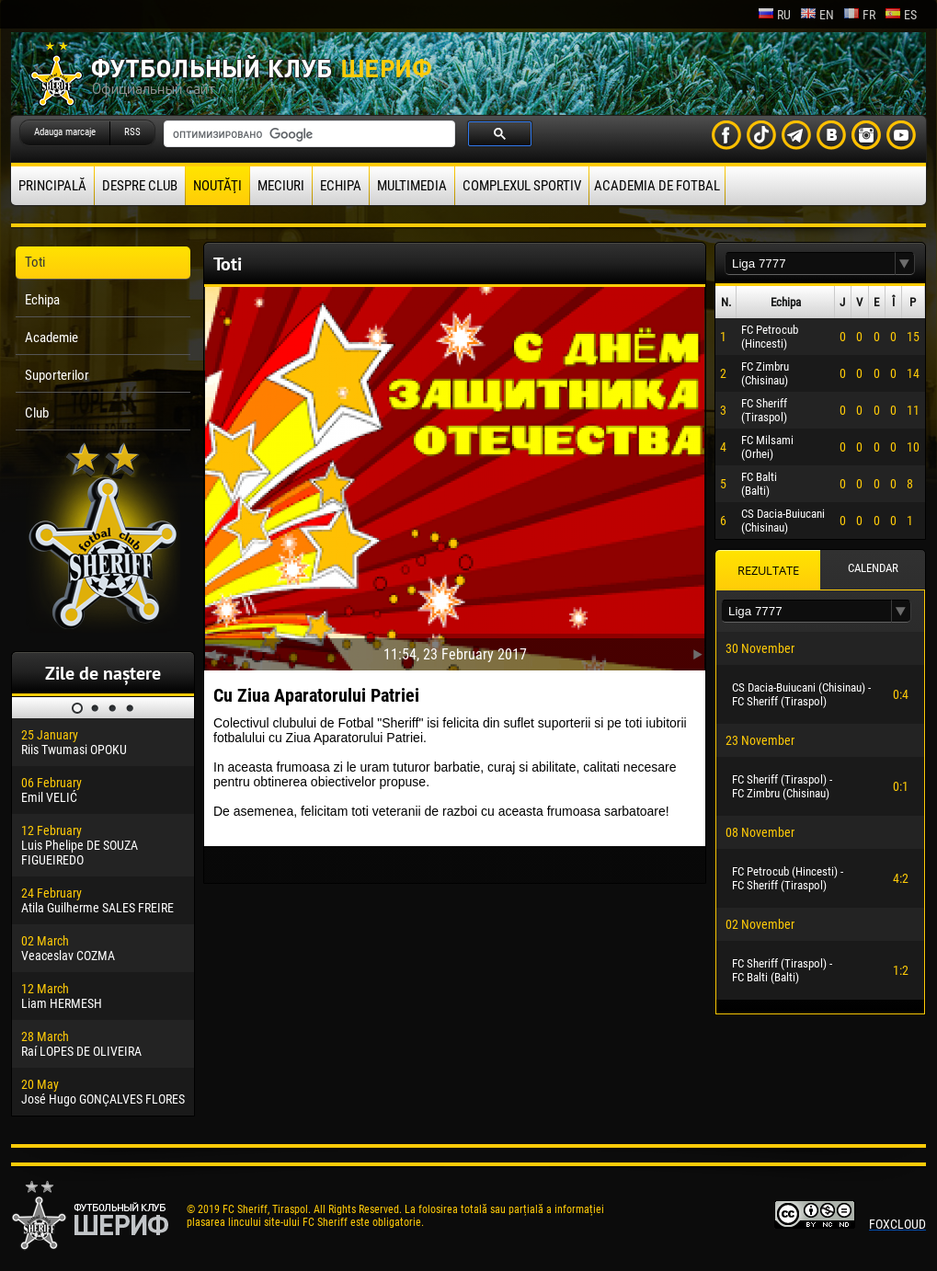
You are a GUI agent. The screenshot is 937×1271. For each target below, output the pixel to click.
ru (774, 14)
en (817, 14)
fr (859, 14)
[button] (905, 263)
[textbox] (810, 263)
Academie (51, 337)
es (901, 14)
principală (52, 185)
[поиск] (307, 134)
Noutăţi (217, 185)
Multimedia (412, 185)
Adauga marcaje (65, 132)
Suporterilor (57, 375)
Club (37, 413)
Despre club (139, 185)
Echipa (340, 185)
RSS (132, 132)
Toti (35, 262)
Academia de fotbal (657, 185)
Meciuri (280, 185)
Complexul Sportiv (522, 185)
